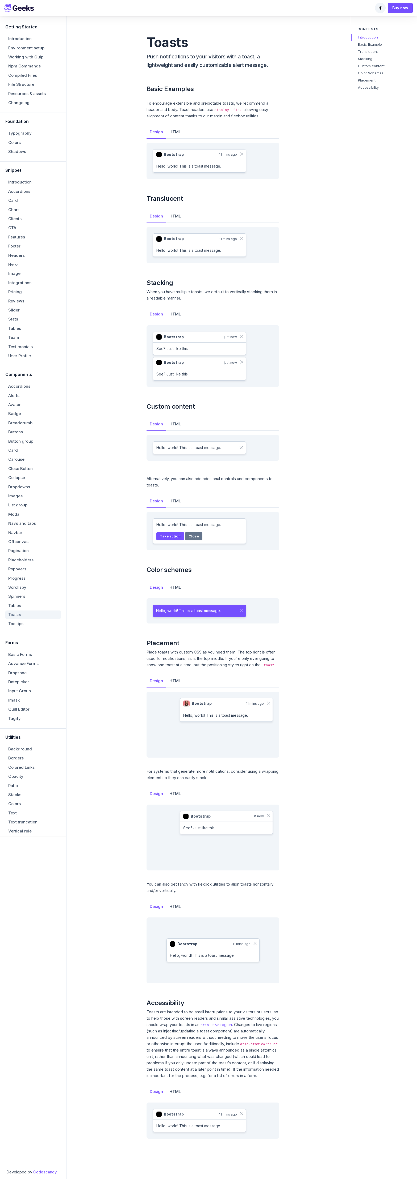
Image (14, 273)
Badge (14, 413)
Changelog (19, 102)
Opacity (15, 776)
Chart (13, 209)
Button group (20, 441)
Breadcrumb (20, 422)
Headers (16, 255)
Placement (367, 80)
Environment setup (26, 47)
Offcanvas (18, 541)
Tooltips (15, 623)
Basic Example (370, 44)
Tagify (14, 718)
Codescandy (45, 1171)
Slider (14, 310)
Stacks (14, 794)
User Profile (19, 355)
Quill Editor (19, 709)
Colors (14, 142)
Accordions (19, 191)
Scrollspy (17, 587)
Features (16, 237)
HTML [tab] (175, 131)
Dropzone (17, 672)
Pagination (18, 550)
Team (13, 337)
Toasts (14, 614)
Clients (15, 218)
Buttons (15, 431)
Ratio (13, 785)
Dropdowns (19, 486)
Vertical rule (20, 831)
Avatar (14, 404)
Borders (16, 758)
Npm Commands (24, 66)
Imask (14, 700)
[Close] (241, 154)
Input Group (19, 690)
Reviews (16, 301)
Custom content (371, 66)
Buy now (400, 8)
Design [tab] (156, 131)
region (216, 1024)
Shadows (17, 151)
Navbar (15, 532)
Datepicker (18, 681)
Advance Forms (23, 663)
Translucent (368, 51)
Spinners (16, 596)
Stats (13, 319)
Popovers (17, 568)
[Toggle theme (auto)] (380, 8)
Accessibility (368, 87)
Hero (13, 264)
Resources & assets (27, 93)
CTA (12, 227)
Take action (170, 536)
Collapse (16, 477)
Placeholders (21, 559)
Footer (14, 246)
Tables (14, 328)
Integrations (19, 282)
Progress (17, 578)
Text (12, 812)
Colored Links (21, 767)
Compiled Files (22, 75)
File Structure (21, 84)
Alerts (13, 395)
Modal (14, 514)
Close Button (20, 468)
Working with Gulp (25, 56)
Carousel (17, 459)
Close (194, 536)
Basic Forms (20, 654)
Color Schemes (370, 73)
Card (13, 200)
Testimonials (20, 346)
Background (20, 748)
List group (17, 504)
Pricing (15, 291)
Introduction (20, 38)
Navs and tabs (22, 523)
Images (15, 495)
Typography (20, 133)
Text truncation (22, 822)
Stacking (365, 59)
